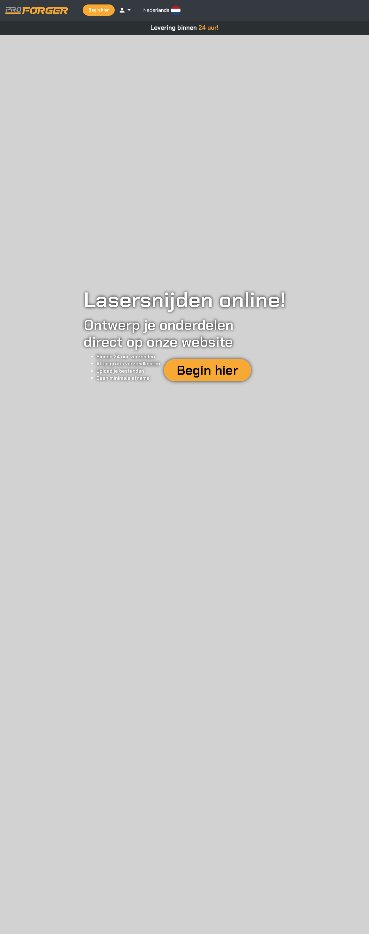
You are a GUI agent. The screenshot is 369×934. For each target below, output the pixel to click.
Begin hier (98, 10)
